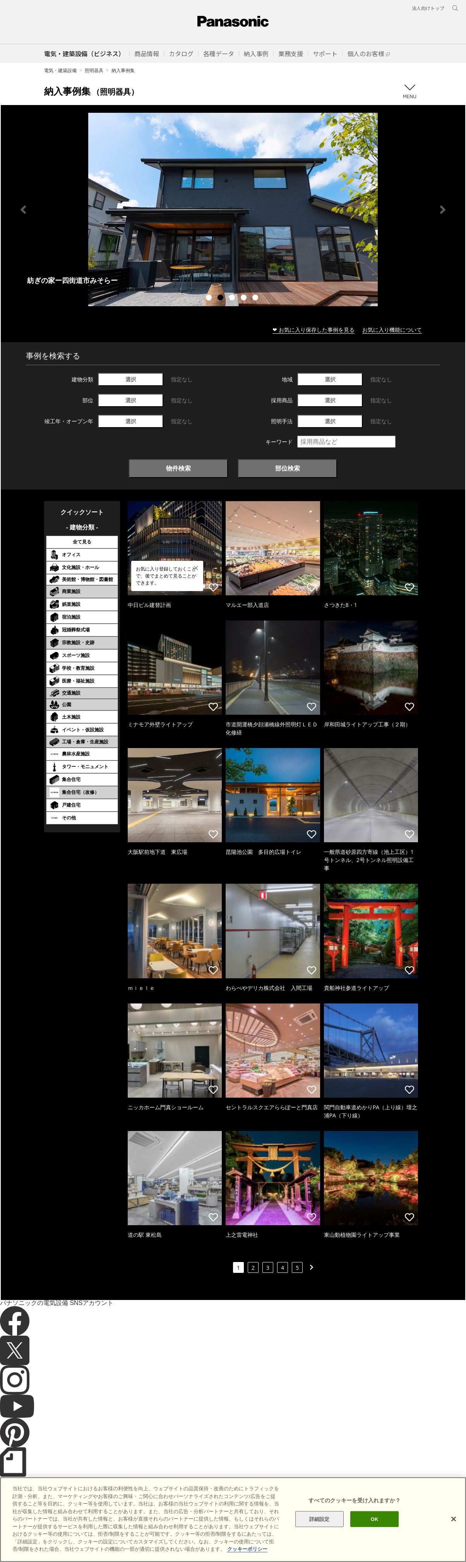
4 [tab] (244, 298)
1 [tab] (210, 298)
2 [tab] (221, 298)
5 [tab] (256, 298)
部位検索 (287, 468)
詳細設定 (319, 1519)
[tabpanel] (233, 209)
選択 (130, 379)
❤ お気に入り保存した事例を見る (313, 329)
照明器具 (94, 70)
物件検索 (178, 468)
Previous (23, 209)
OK (375, 1519)
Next (443, 209)
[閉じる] (453, 1519)
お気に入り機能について (392, 329)
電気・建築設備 (60, 70)
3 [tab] (233, 298)
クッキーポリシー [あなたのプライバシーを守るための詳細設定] (247, 1549)
